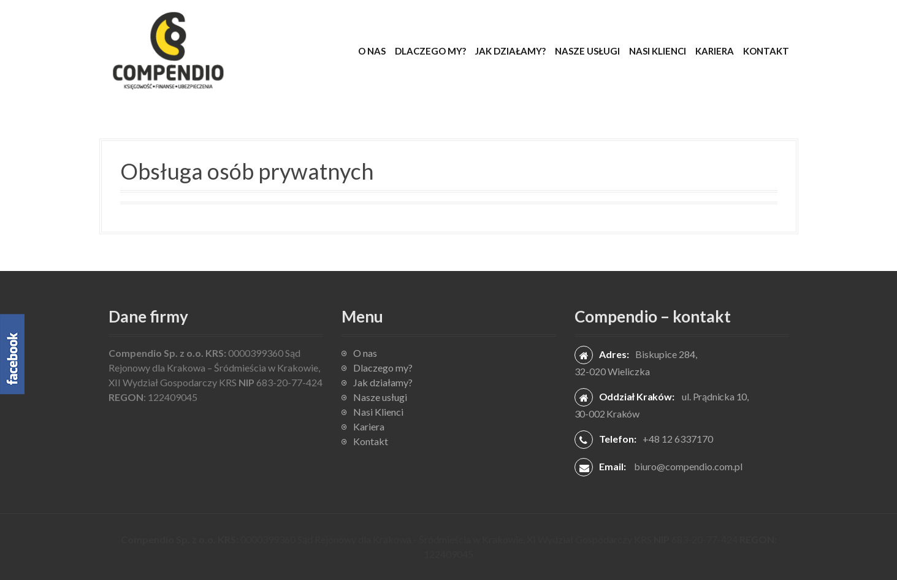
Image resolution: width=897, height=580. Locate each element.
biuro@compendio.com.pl (688, 466)
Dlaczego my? (430, 50)
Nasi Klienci (657, 50)
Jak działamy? (510, 50)
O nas (372, 50)
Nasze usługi (587, 50)
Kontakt (766, 50)
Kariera (714, 50)
